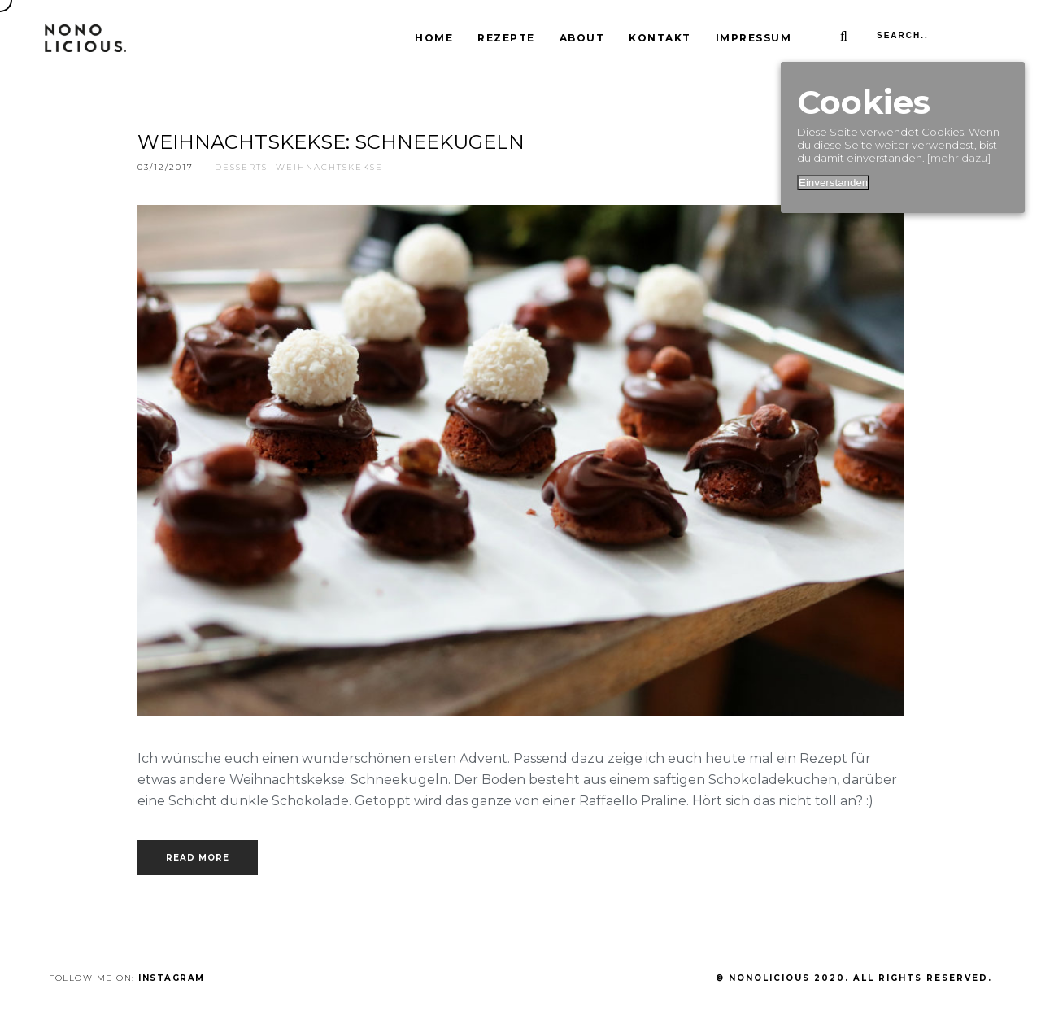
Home (434, 38)
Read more (197, 857)
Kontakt (660, 38)
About (582, 38)
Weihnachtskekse (329, 167)
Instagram (171, 978)
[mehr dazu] (959, 157)
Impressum (754, 38)
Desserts (241, 167)
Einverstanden (833, 182)
